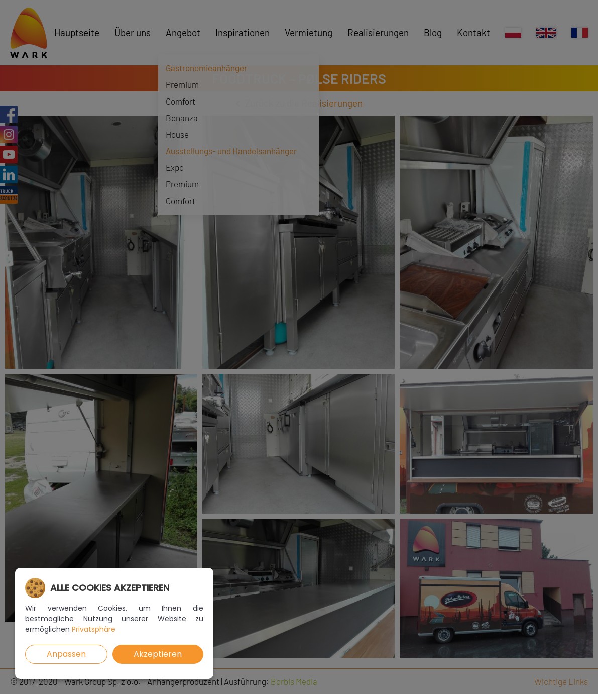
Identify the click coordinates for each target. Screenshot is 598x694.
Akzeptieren (158, 654)
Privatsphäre (93, 629)
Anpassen (66, 654)
